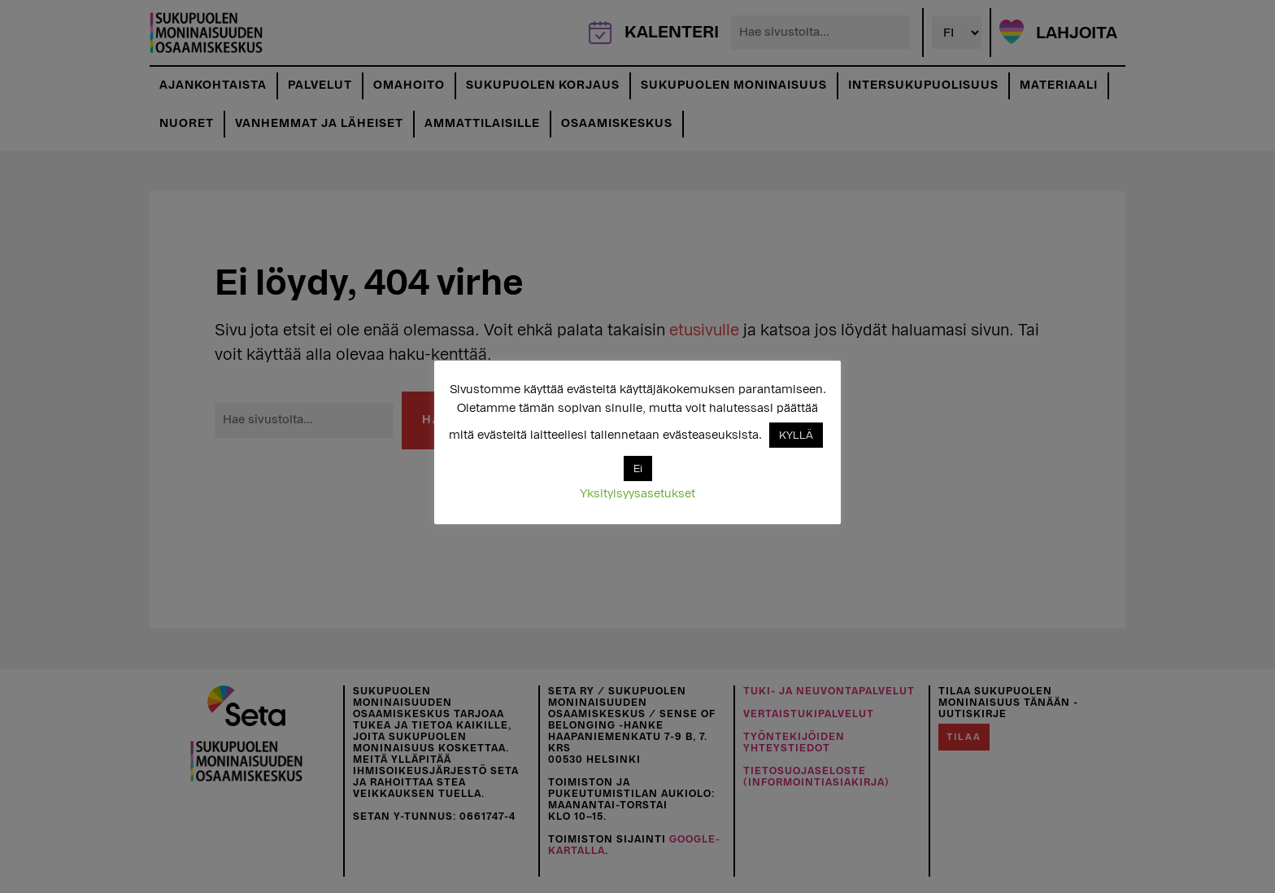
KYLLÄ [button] (796, 435)
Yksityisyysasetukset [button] (637, 494)
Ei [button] (637, 468)
